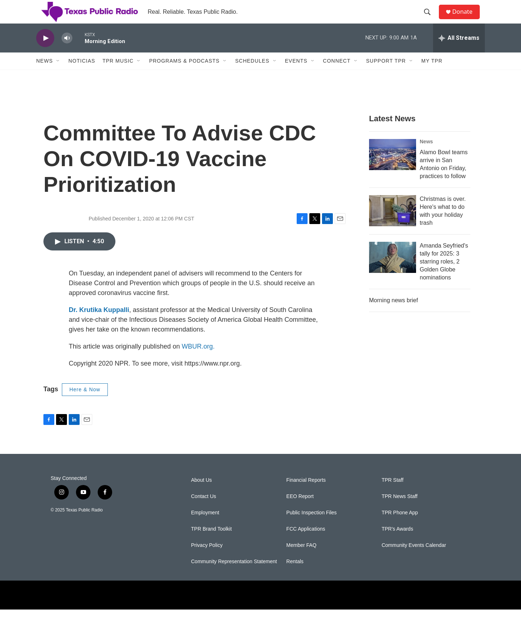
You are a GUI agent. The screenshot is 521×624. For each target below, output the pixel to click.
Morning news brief (393, 315)
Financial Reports (306, 494)
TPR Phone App (400, 527)
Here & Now (84, 404)
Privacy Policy (207, 559)
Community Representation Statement (234, 576)
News (44, 75)
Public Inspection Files (311, 527)
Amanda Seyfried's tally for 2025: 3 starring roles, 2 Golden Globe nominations (444, 276)
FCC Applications (305, 543)
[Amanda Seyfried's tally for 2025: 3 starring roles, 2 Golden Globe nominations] (392, 271)
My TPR (432, 75)
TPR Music (118, 75)
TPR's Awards (397, 543)
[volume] (67, 53)
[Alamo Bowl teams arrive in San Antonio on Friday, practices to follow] (392, 169)
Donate (466, 19)
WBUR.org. (198, 360)
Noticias (81, 75)
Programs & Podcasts (184, 75)
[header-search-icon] (430, 19)
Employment (205, 527)
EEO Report (299, 511)
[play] (45, 53)
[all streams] (459, 52)
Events (296, 75)
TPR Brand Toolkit (211, 543)
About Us (201, 494)
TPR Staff (392, 494)
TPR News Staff (400, 511)
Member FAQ (301, 559)
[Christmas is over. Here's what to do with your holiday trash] (392, 225)
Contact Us (203, 511)
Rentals (294, 576)
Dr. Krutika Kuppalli (99, 324)
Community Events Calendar (414, 559)
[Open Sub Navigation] (58, 75)
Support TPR (386, 75)
